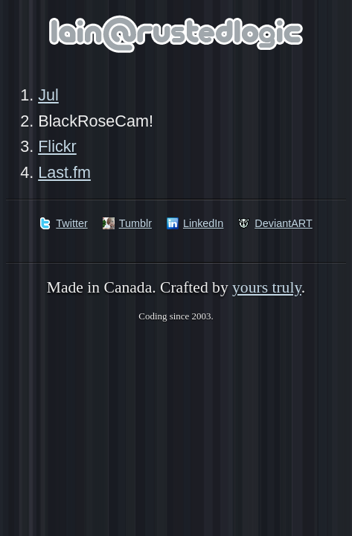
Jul (48, 95)
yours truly (266, 287)
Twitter (71, 223)
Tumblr (135, 223)
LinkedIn (203, 223)
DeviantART (283, 223)
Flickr (57, 146)
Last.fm (64, 172)
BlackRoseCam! (95, 121)
